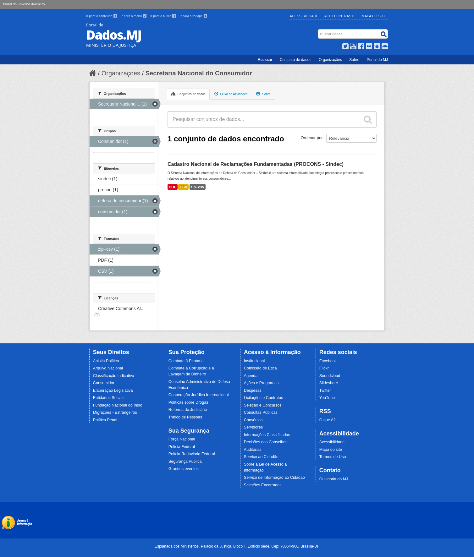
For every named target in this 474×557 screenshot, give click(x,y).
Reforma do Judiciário (187, 409)
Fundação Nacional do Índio (117, 405)
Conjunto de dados (295, 59)
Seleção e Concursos (263, 405)
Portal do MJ (377, 59)
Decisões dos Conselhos (266, 442)
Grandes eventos (183, 469)
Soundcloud (329, 376)
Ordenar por (312, 137)
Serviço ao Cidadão (261, 457)
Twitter (325, 390)
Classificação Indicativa (113, 376)
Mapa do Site (374, 16)
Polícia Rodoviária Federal (191, 454)
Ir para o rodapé (193, 16)
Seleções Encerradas (263, 485)
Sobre (354, 59)
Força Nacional (181, 439)
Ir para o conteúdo (102, 16)
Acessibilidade (303, 16)
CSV (183, 187)
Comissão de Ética (260, 368)
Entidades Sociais (108, 398)
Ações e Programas (261, 383)
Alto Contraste (340, 16)
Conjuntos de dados (188, 93)
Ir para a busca (163, 16)
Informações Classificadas (267, 435)
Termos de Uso (332, 457)
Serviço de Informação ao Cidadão (274, 477)
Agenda (250, 376)
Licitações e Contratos (263, 398)
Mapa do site (330, 449)
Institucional (254, 361)
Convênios (253, 420)
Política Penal (105, 420)
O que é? (327, 420)
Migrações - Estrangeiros (115, 412)
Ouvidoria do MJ (333, 479)
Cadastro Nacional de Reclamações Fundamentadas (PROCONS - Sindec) (256, 164)
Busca (318, 30)
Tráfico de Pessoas (185, 417)
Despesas (253, 390)
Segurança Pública (185, 461)
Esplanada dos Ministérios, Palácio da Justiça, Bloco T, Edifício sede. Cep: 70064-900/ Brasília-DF (237, 546)
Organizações (330, 59)
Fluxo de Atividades (231, 93)
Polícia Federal (181, 447)
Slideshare (328, 383)
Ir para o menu (134, 16)
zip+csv (197, 187)
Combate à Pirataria (186, 361)
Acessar (265, 59)
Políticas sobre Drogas (188, 402)
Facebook (328, 361)
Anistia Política (106, 361)
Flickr (324, 368)
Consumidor (103, 383)
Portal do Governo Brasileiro (24, 4)
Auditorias (253, 449)
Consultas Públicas (261, 412)
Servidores (253, 427)
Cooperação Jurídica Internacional (198, 395)
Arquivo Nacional (108, 368)
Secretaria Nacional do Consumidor (199, 73)
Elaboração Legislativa (113, 390)
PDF (172, 187)
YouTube (327, 398)
